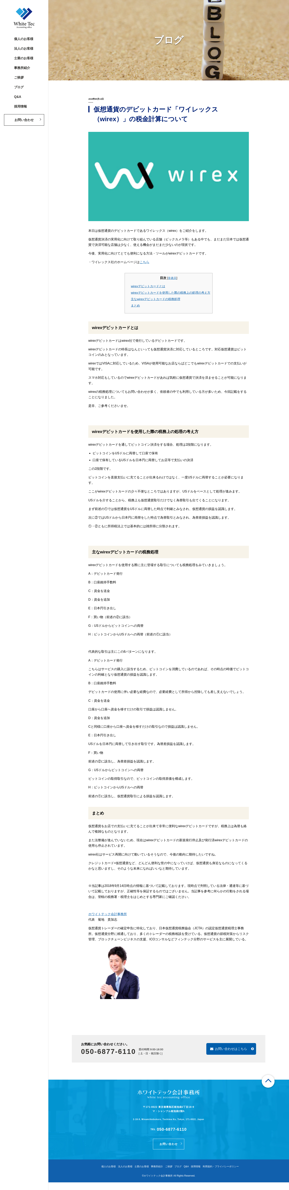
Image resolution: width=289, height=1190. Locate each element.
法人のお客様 (23, 48)
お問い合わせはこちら (226, 1049)
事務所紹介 (22, 68)
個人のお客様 (23, 39)
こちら (144, 262)
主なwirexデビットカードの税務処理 (155, 299)
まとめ (135, 305)
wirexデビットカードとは (148, 286)
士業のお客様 (23, 58)
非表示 (172, 278)
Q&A (17, 96)
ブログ (19, 87)
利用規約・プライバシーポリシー (226, 1174)
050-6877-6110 (116, 1051)
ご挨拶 (19, 77)
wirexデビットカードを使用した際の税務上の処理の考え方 (170, 292)
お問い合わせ (24, 120)
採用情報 (20, 106)
